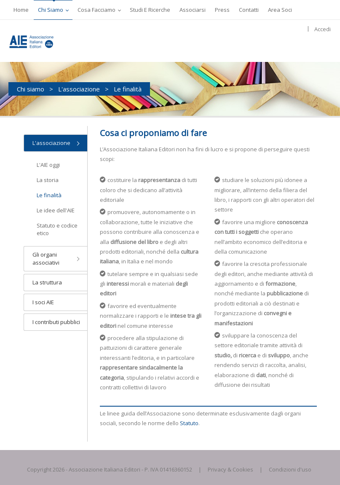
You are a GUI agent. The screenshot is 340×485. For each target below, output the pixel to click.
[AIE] (40, 41)
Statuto (189, 423)
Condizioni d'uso (290, 469)
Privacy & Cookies (230, 469)
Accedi (322, 29)
